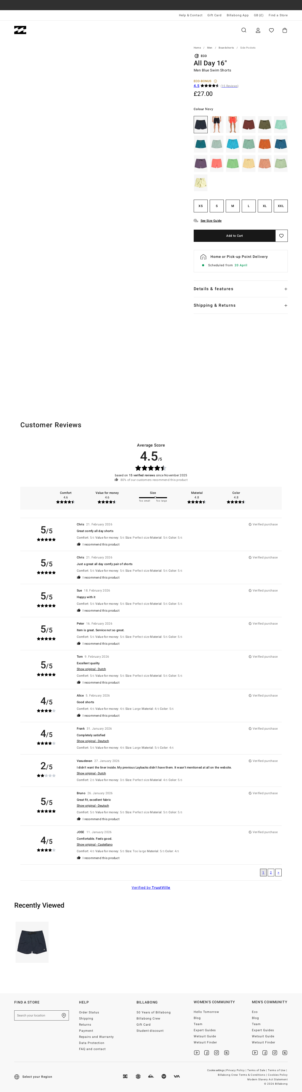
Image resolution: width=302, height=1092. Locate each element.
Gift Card (214, 15)
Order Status (89, 1012)
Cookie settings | (216, 1070)
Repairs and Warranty (96, 1037)
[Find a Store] (64, 1015)
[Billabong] (20, 30)
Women (69, 30)
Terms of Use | (278, 1070)
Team (198, 1024)
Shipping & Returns (215, 305)
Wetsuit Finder (205, 1042)
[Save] (282, 236)
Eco (255, 1012)
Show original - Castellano (95, 844)
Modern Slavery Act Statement (267, 1079)
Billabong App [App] (238, 15)
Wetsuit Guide (205, 1036)
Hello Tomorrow (206, 1012)
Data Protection (91, 1043)
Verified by (151, 887)
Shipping (86, 1018)
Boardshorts (226, 48)
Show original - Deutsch (93, 741)
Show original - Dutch (91, 669)
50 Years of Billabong (154, 1012)
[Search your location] (41, 1015)
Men (43, 30)
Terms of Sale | (257, 1070)
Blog (197, 1018)
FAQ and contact (92, 1049)
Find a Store (278, 15)
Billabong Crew (149, 1018)
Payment (86, 1030)
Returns (85, 1024)
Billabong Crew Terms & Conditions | (243, 1075)
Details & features (214, 289)
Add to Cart (234, 235)
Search (243, 30)
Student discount (150, 1030)
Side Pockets (248, 48)
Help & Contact (191, 15)
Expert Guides (205, 1030)
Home (197, 48)
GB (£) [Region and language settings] (259, 15)
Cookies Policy (278, 1075)
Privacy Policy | (236, 1070)
